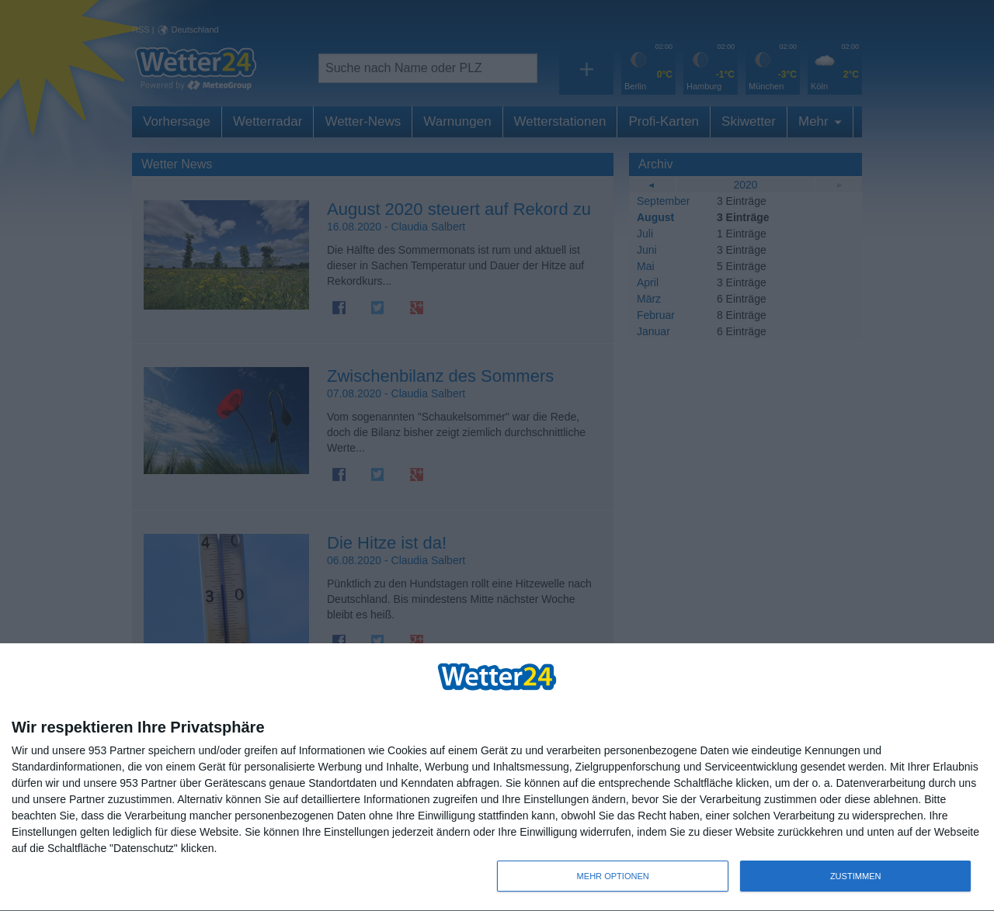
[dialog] (497, 777)
